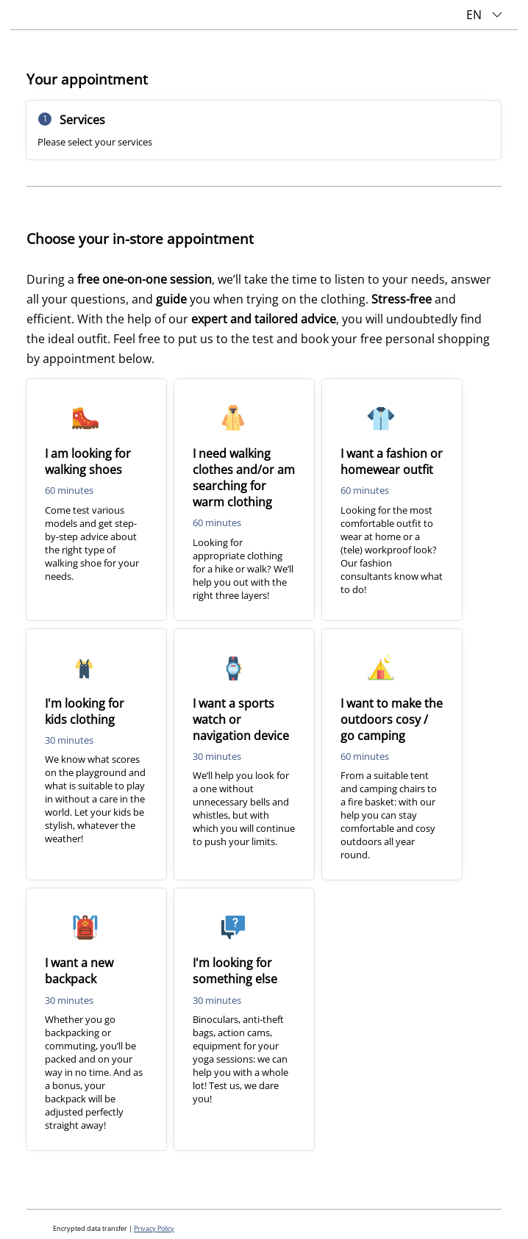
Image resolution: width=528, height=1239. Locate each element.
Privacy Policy (154, 1228)
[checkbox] (96, 499)
